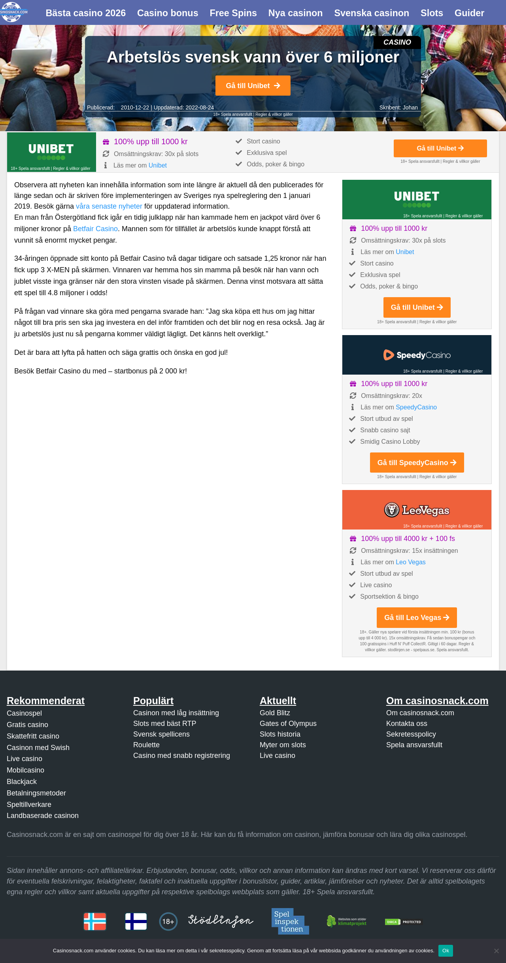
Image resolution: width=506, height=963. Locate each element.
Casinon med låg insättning (176, 713)
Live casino (24, 759)
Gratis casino (27, 725)
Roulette (146, 745)
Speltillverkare (29, 804)
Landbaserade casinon (43, 816)
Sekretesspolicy (411, 734)
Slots (432, 13)
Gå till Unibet (253, 86)
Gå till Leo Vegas (416, 618)
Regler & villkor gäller (274, 114)
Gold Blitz (275, 713)
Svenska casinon (371, 13)
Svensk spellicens (161, 734)
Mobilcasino (25, 770)
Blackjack (22, 782)
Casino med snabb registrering (181, 755)
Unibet (158, 165)
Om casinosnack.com (420, 713)
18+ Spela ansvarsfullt (232, 114)
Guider (469, 13)
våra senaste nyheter (109, 206)
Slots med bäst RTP (164, 723)
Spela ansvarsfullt (414, 745)
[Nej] (496, 951)
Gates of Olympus (288, 723)
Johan (410, 107)
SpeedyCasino (416, 407)
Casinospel (24, 713)
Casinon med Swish (38, 748)
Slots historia (280, 734)
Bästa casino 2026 (85, 13)
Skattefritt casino (33, 736)
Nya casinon (295, 13)
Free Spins (233, 13)
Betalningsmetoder (36, 793)
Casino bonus (167, 13)
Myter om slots (283, 745)
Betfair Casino (95, 229)
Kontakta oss (406, 723)
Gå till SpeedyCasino (417, 463)
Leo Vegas (411, 562)
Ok (445, 951)
